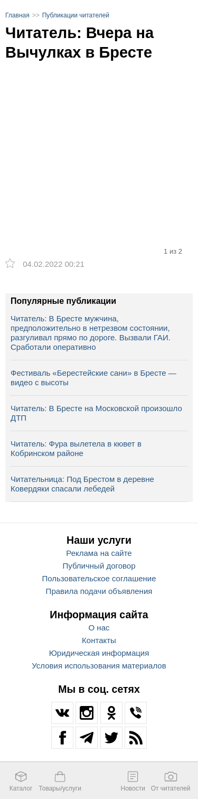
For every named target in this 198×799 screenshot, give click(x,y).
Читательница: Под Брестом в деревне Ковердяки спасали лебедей (82, 484)
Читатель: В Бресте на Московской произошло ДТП (96, 413)
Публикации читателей (75, 15)
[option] (99, 133)
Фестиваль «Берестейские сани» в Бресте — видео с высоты (93, 377)
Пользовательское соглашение (99, 578)
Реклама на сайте (98, 553)
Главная (17, 15)
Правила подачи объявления (99, 591)
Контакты (99, 640)
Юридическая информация (99, 652)
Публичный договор (99, 565)
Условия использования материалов (99, 665)
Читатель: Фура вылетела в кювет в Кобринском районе (76, 448)
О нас (99, 627)
